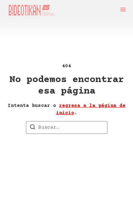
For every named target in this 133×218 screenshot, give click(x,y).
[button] (123, 9)
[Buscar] (32, 128)
